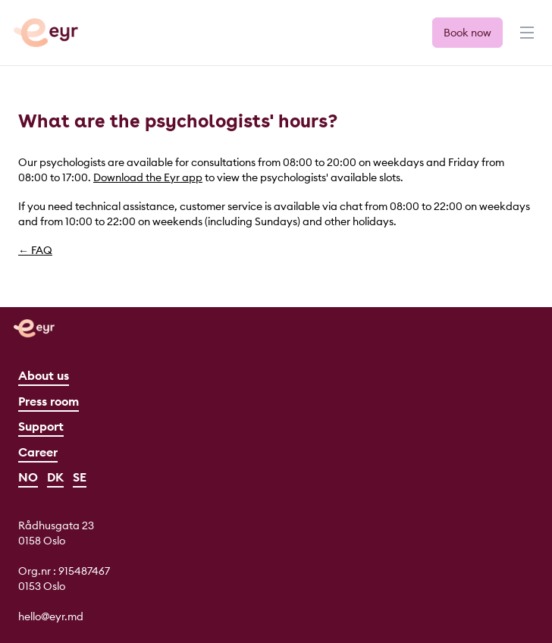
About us (43, 375)
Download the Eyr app (147, 177)
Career (38, 452)
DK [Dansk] (55, 477)
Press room (48, 401)
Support (41, 426)
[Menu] (525, 39)
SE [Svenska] (79, 477)
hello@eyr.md (50, 616)
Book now (467, 32)
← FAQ (35, 250)
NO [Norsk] (28, 477)
